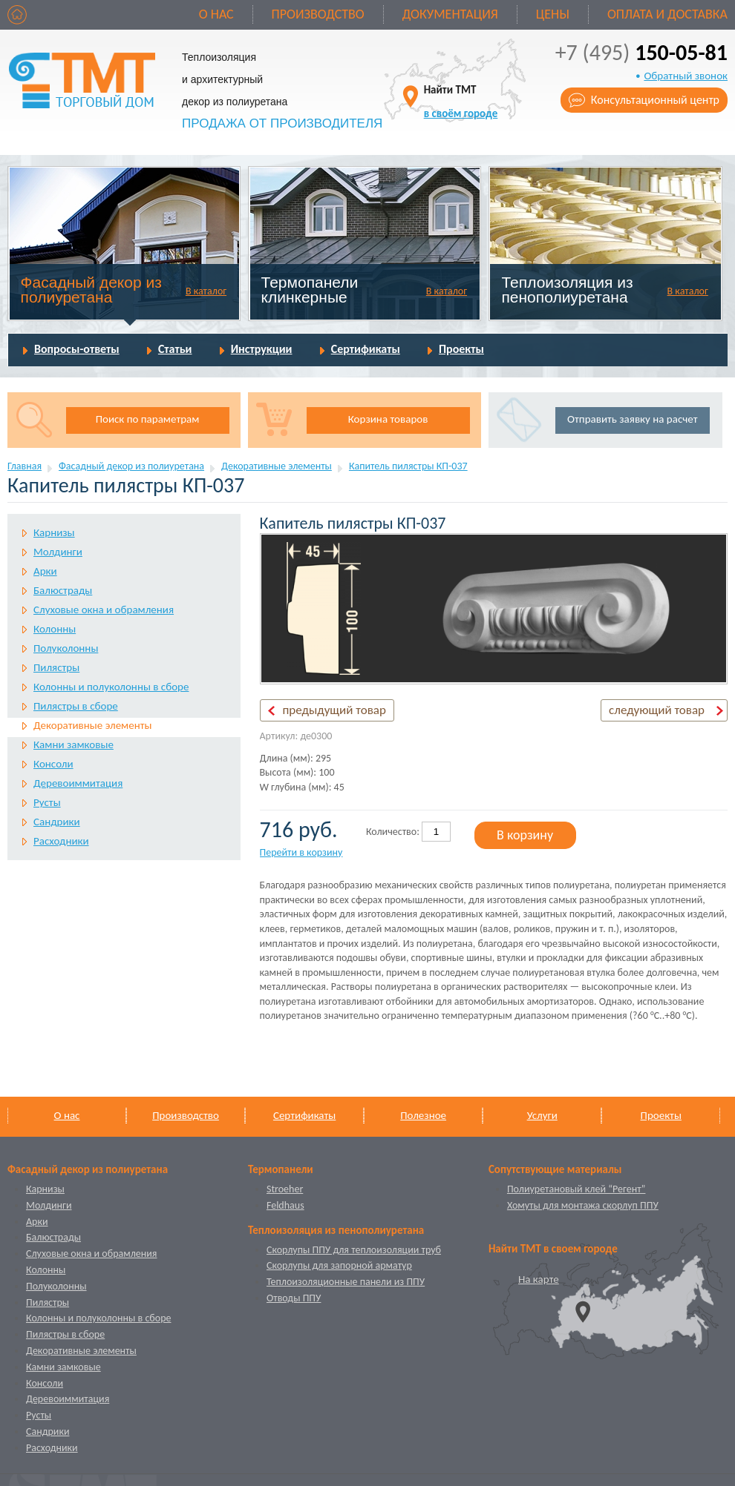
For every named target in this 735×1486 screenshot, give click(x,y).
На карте (538, 1279)
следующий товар (657, 710)
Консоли (53, 763)
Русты (47, 802)
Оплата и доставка (667, 14)
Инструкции (262, 349)
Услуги (542, 1115)
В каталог (206, 291)
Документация (450, 14)
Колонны (54, 628)
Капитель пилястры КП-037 (408, 466)
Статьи (175, 349)
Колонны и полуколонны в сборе (111, 686)
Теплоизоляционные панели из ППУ (346, 1281)
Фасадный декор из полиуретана (91, 290)
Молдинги (57, 551)
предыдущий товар (334, 710)
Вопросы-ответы (77, 349)
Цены (552, 14)
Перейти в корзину (301, 852)
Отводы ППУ (294, 1298)
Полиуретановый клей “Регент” (576, 1189)
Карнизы (54, 532)
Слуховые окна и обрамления (103, 609)
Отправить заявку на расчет (632, 419)
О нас (216, 14)
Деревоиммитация (77, 783)
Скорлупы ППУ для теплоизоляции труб (354, 1250)
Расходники (61, 841)
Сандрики (56, 821)
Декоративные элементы (276, 466)
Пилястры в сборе (75, 706)
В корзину (525, 835)
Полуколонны (65, 648)
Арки (45, 571)
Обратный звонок (686, 75)
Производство (318, 14)
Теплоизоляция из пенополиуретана (567, 290)
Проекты (461, 349)
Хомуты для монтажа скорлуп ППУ (583, 1205)
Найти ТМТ (461, 101)
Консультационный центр (655, 100)
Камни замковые (73, 744)
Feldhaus (285, 1205)
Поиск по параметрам (148, 419)
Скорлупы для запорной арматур (339, 1265)
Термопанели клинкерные (310, 290)
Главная (24, 466)
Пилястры (56, 667)
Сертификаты (365, 349)
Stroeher (285, 1189)
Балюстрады (62, 590)
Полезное (423, 1115)
